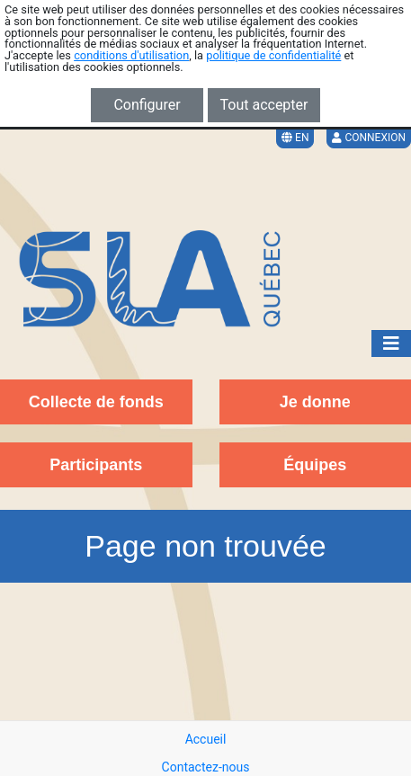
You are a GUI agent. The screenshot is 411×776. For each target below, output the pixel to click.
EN (294, 137)
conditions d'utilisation (131, 55)
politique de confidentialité (273, 55)
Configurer (146, 104)
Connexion (369, 137)
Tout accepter (264, 104)
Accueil (206, 739)
